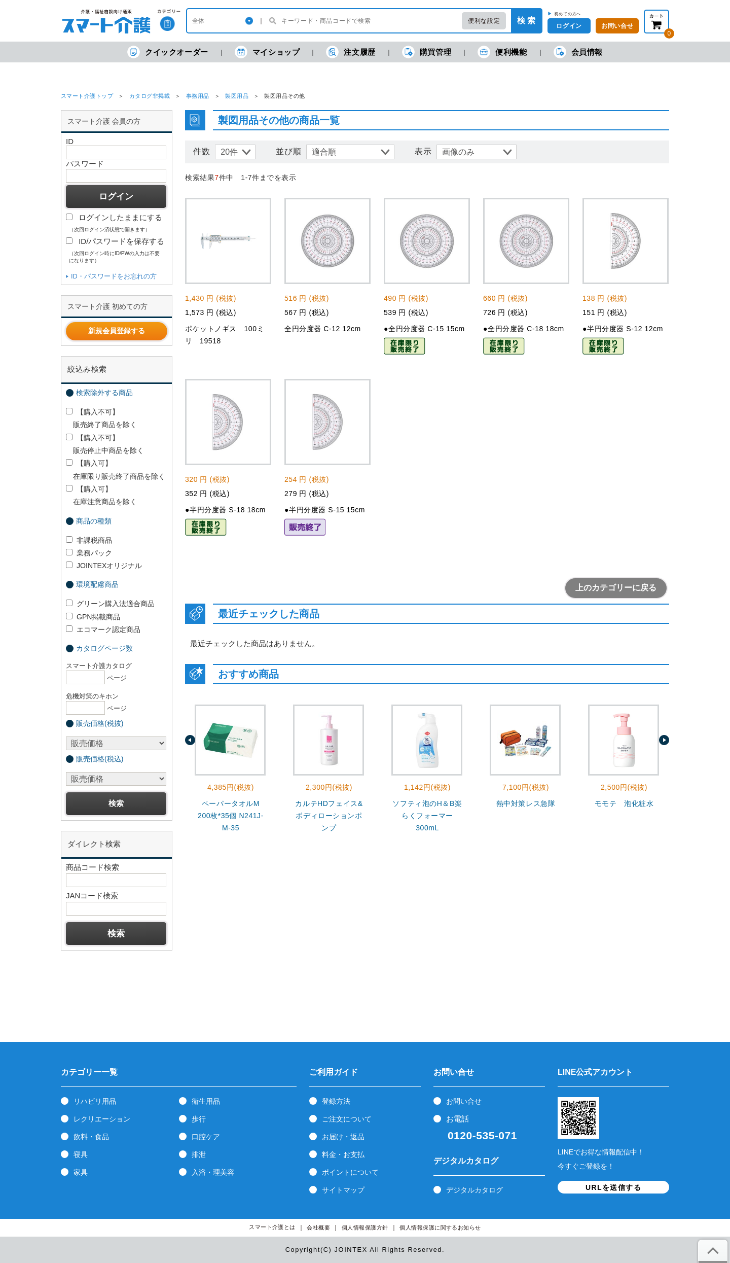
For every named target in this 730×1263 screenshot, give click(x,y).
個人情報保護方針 (365, 1228)
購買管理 (426, 52)
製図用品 (236, 96)
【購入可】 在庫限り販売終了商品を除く (115, 469)
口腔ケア (206, 1136)
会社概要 (318, 1228)
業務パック (89, 553)
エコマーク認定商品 (103, 629)
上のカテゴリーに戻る (615, 587)
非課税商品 (89, 540)
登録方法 (336, 1101)
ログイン (568, 25)
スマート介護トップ (87, 96)
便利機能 (502, 52)
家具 (81, 1172)
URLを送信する (613, 1187)
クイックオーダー (167, 52)
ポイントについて (350, 1172)
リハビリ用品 (95, 1101)
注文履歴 (350, 52)
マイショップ (267, 52)
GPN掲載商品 (93, 617)
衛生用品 (206, 1101)
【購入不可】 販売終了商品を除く (101, 418)
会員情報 (578, 52)
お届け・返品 (343, 1136)
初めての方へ (567, 13)
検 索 (526, 20)
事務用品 (197, 96)
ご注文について (347, 1118)
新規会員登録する (116, 331)
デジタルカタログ (474, 1190)
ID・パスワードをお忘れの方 (114, 276)
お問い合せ (464, 1101)
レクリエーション (102, 1118)
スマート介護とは (272, 1227)
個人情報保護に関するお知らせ (440, 1228)
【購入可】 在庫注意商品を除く (101, 495)
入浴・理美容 (213, 1172)
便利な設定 (484, 20)
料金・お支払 (343, 1154)
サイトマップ (343, 1190)
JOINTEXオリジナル (104, 566)
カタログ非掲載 (149, 96)
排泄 (199, 1154)
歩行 (199, 1118)
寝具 (81, 1154)
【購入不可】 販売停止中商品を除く (105, 444)
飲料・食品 (91, 1136)
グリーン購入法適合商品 (110, 604)
